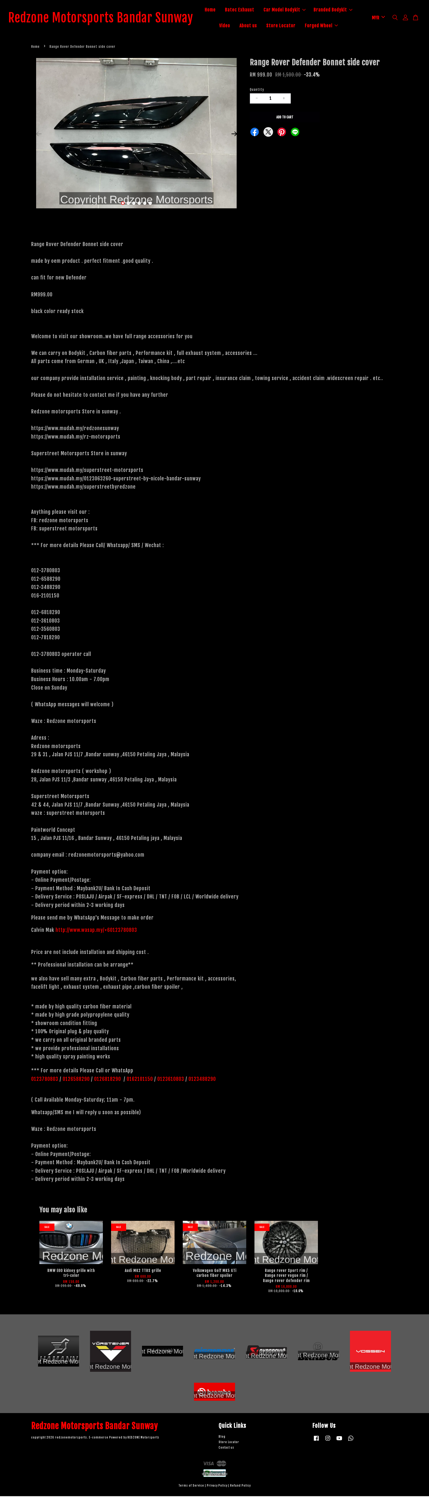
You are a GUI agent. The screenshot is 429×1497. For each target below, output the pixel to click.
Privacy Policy (217, 1486)
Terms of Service (191, 1486)
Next (234, 135)
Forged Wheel (327, 26)
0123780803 (45, 1080)
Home (215, 10)
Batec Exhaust (245, 10)
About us (254, 26)
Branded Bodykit (338, 10)
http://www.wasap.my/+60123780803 (96, 931)
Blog (222, 1437)
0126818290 (108, 1080)
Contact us (226, 1448)
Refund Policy (240, 1486)
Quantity (257, 90)
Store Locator (286, 26)
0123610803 (170, 1080)
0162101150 (139, 1080)
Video (230, 26)
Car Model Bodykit (290, 10)
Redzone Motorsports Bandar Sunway (106, 18)
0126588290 (76, 1080)
